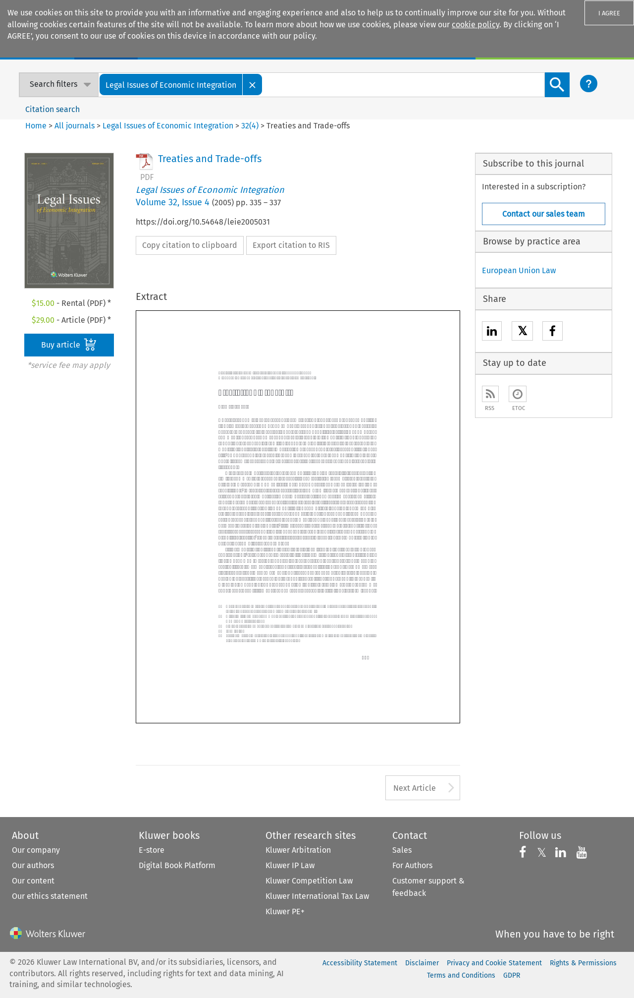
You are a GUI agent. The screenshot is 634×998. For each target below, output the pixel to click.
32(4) (250, 125)
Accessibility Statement (359, 963)
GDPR (511, 975)
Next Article (414, 788)
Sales (402, 850)
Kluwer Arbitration (298, 850)
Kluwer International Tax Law (317, 896)
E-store (151, 850)
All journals (75, 125)
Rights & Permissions (583, 963)
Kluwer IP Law (290, 865)
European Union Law (519, 270)
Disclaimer (422, 963)
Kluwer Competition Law (309, 880)
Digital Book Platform (177, 865)
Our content (33, 880)
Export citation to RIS (291, 245)
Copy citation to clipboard (189, 245)
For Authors (412, 865)
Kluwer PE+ (285, 911)
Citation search (52, 109)
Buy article (69, 344)
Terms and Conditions (461, 975)
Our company (36, 850)
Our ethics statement (50, 896)
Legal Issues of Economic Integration (168, 125)
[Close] (253, 84)
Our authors (33, 865)
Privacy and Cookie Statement (494, 963)
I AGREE (609, 13)
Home (36, 125)
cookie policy (475, 24)
